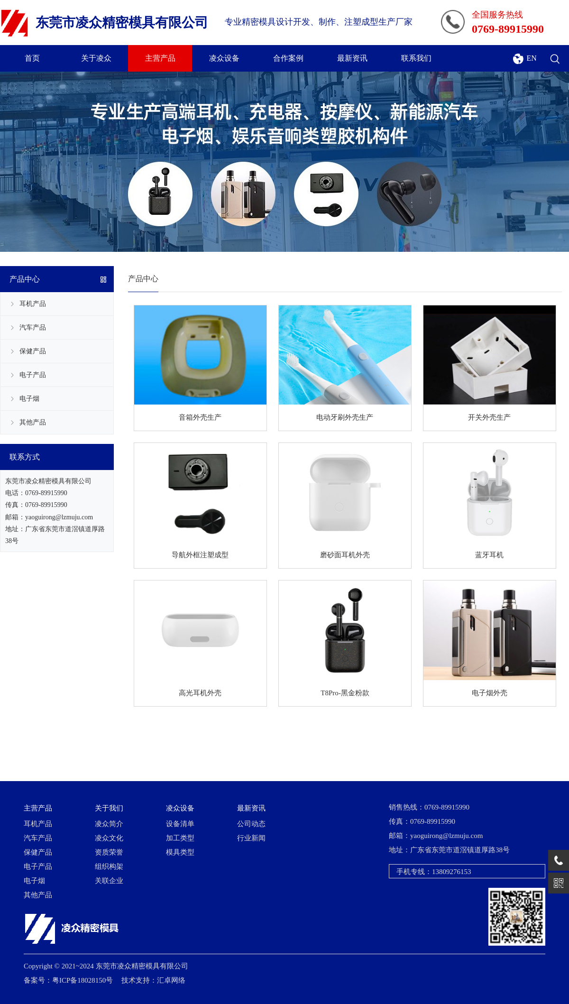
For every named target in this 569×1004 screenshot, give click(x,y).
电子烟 (29, 398)
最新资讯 (352, 58)
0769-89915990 (46, 493)
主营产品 (160, 58)
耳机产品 (32, 303)
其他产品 (32, 422)
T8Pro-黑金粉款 (345, 693)
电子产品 (32, 374)
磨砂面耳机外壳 (345, 555)
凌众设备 (224, 58)
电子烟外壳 (489, 693)
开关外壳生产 (489, 417)
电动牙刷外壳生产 (344, 417)
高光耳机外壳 (200, 693)
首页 (32, 58)
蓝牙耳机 (489, 555)
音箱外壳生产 (200, 417)
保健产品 (32, 351)
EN (531, 58)
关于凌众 (96, 58)
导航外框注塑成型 (200, 555)
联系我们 (416, 58)
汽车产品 (32, 327)
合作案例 (288, 58)
